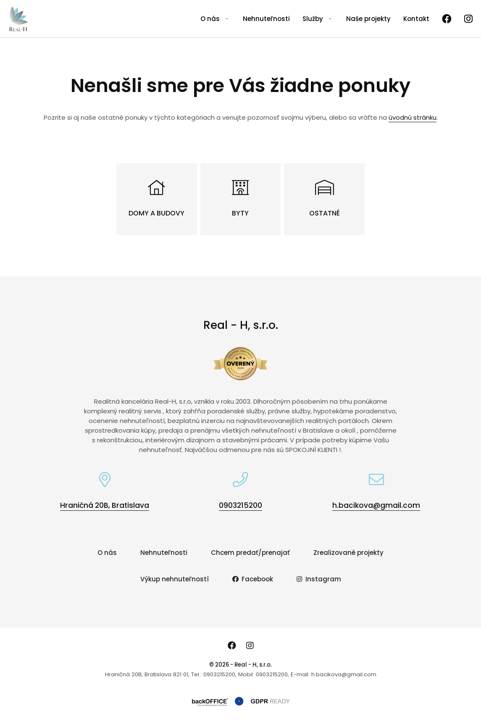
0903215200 (240, 505)
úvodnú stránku (412, 117)
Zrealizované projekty (348, 552)
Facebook (252, 579)
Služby (312, 18)
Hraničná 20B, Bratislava (104, 505)
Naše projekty (368, 18)
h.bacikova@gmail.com (376, 505)
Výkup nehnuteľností (174, 579)
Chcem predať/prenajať (250, 552)
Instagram (319, 579)
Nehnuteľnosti (266, 18)
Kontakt (416, 18)
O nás (210, 18)
